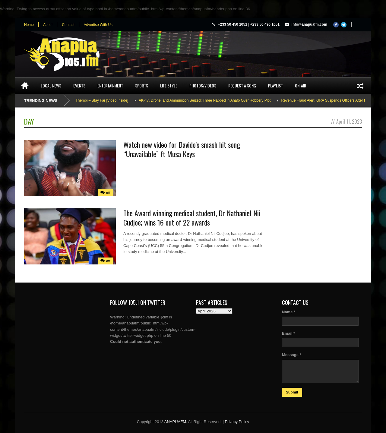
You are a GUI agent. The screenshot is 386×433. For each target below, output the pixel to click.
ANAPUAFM (175, 421)
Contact (68, 25)
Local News (51, 85)
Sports (141, 85)
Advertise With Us (98, 25)
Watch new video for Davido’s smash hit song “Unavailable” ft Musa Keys (181, 149)
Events (79, 85)
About (47, 25)
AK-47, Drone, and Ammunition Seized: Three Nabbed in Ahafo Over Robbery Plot (207, 100)
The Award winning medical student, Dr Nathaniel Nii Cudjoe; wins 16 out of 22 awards (191, 217)
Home (29, 25)
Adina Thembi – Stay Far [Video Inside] (99, 100)
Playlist (275, 85)
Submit (292, 392)
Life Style (168, 85)
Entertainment (110, 85)
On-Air (300, 85)
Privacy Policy (237, 421)
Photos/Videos (202, 85)
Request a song (242, 85)
